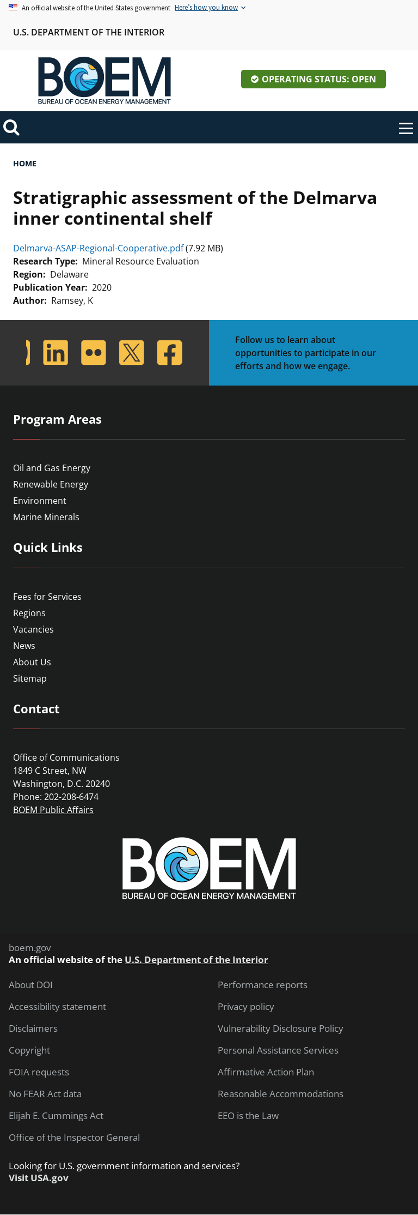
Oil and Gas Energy (51, 468)
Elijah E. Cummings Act (56, 1116)
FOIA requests (39, 1072)
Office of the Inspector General (74, 1138)
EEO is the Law (248, 1116)
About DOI (31, 985)
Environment (39, 501)
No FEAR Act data (45, 1094)
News (24, 646)
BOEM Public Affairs (53, 810)
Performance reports (263, 985)
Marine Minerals (46, 517)
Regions (29, 613)
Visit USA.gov (39, 1178)
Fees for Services (47, 597)
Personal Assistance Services (278, 1050)
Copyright (29, 1050)
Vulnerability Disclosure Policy (280, 1028)
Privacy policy (246, 1007)
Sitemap (30, 678)
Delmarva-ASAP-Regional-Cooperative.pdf (98, 248)
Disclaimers (33, 1028)
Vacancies (33, 629)
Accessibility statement (57, 1007)
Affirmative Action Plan (266, 1072)
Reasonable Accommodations (280, 1094)
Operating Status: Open (319, 79)
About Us (32, 662)
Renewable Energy (50, 484)
